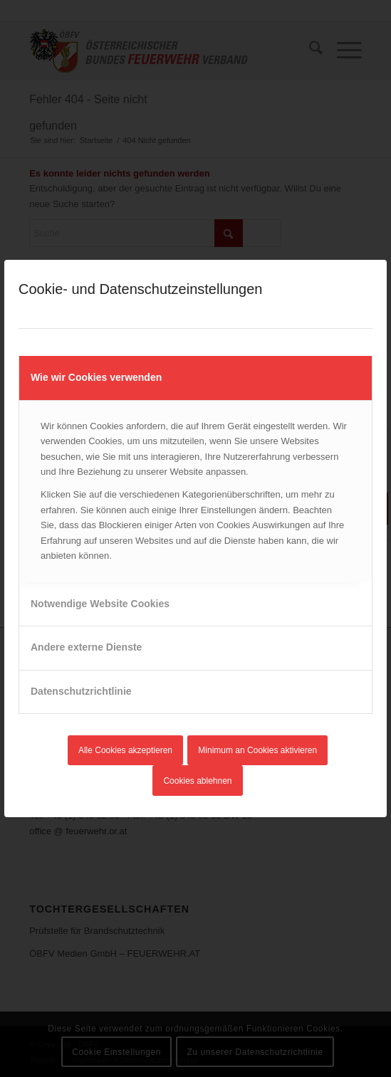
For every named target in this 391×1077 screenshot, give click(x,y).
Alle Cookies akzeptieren (125, 750)
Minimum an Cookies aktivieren (257, 750)
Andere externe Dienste (86, 647)
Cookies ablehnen (197, 781)
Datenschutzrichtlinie (81, 691)
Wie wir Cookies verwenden (96, 377)
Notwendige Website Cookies (100, 603)
